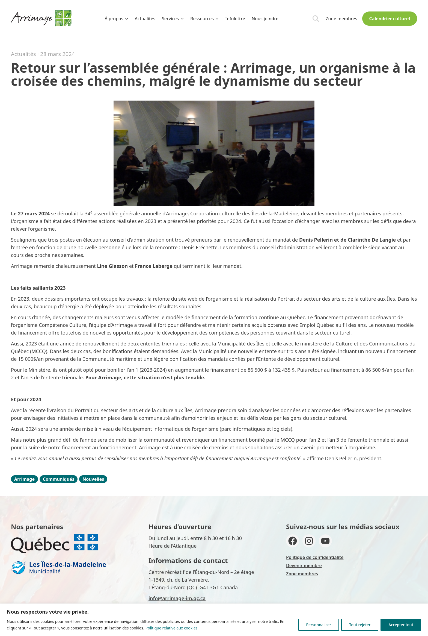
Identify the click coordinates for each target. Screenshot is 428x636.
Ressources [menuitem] (204, 19)
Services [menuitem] (173, 19)
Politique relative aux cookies (171, 628)
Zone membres (341, 19)
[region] (214, 619)
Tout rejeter (359, 624)
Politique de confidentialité (315, 557)
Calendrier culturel (389, 19)
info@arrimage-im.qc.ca (177, 598)
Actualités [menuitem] (145, 19)
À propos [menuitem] (116, 19)
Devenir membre (304, 565)
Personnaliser (318, 624)
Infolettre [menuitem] (235, 19)
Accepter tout (400, 624)
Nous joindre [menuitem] (265, 19)
